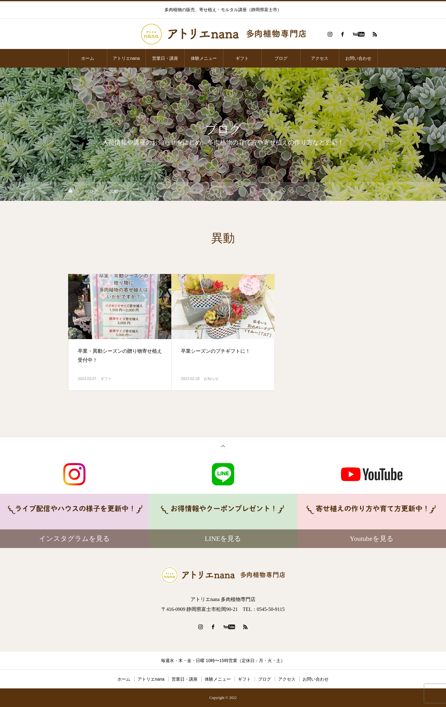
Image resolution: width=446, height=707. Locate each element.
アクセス (319, 58)
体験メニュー (204, 58)
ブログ (280, 58)
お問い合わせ (358, 58)
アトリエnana (126, 58)
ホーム (87, 58)
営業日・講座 (165, 58)
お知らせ (211, 379)
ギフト (242, 58)
